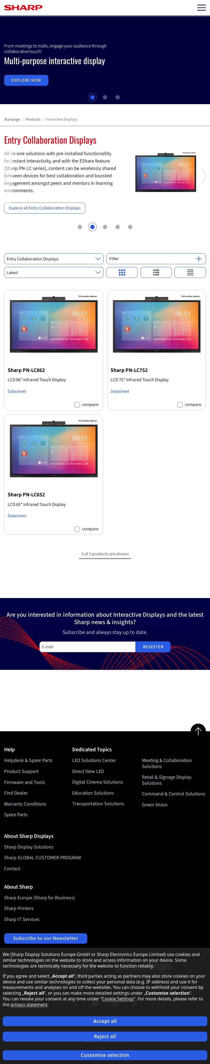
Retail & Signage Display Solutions (166, 780)
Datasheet (17, 391)
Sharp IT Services (22, 919)
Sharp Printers (19, 908)
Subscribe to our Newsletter (45, 938)
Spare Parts (16, 814)
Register (153, 647)
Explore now (26, 80)
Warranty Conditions (25, 804)
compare (90, 404)
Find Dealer (16, 793)
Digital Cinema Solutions (97, 782)
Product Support (21, 771)
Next (203, 202)
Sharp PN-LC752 (129, 370)
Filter (155, 259)
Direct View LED (88, 771)
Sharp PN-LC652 (26, 495)
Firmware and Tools (24, 782)
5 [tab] (130, 226)
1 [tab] (92, 97)
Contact (12, 868)
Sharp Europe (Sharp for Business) (39, 897)
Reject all (105, 1036)
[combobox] (54, 258)
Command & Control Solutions (173, 794)
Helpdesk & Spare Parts (28, 760)
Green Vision (155, 804)
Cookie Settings (118, 999)
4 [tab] (117, 226)
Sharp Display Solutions (29, 847)
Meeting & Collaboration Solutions (167, 763)
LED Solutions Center (94, 760)
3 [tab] (117, 97)
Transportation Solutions (98, 804)
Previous (6, 202)
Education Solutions (93, 793)
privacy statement (29, 1005)
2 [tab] (105, 97)
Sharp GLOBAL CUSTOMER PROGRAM (42, 857)
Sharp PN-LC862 (26, 370)
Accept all (105, 1021)
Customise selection (105, 1055)
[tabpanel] (105, 60)
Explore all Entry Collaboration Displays (45, 208)
